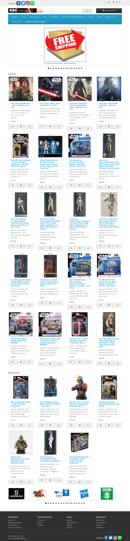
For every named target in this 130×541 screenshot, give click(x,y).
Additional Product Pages (35, 22)
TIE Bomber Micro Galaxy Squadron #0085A (19, 340)
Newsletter (100, 527)
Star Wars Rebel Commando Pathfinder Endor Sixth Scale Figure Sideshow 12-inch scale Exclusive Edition (50, 224)
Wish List (99, 525)
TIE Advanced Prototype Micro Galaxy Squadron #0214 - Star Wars (77, 163)
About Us (11, 520)
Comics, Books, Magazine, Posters (73, 17)
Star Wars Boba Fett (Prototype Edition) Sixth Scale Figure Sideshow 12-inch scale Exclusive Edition (109, 223)
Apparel (14, 17)
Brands (69, 520)
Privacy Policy (12, 525)
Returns (40, 523)
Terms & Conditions (15, 527)
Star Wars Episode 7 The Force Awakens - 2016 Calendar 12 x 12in (78, 106)
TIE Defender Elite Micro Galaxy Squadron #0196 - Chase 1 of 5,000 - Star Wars (79, 284)
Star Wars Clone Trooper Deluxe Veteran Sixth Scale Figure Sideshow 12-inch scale (20, 223)
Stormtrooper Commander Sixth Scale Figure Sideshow (50, 459)
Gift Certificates (72, 523)
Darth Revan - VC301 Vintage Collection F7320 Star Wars (78, 340)
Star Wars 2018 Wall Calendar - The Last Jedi (108, 105)
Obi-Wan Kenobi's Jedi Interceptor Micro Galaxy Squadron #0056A (50, 341)
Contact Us (41, 520)
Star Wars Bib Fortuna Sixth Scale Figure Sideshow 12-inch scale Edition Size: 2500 (109, 342)
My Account (100, 520)
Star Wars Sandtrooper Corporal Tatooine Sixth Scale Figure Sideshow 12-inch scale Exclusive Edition (79, 224)
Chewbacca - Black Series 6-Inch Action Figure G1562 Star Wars (49, 283)
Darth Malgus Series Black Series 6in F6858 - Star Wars (50, 404)
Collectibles (54, 17)
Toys (44, 17)
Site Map (40, 525)
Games (90, 17)
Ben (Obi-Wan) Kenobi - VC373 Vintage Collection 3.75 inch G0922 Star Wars (21, 163)
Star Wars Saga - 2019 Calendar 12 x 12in (50, 104)
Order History (101, 523)
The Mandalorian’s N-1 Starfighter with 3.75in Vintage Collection (79, 460)
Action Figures (34, 17)
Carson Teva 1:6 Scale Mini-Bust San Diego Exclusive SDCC (79, 404)
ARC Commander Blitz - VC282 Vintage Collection (20, 404)
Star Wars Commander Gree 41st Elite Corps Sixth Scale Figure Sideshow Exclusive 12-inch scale (109, 164)
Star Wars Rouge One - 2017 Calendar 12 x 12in (20, 105)
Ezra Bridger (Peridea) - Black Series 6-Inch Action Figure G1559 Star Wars (21, 283)
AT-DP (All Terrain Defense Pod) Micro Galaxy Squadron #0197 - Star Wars (108, 283)
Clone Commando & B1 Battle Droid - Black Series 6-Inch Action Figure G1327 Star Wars (49, 164)
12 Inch (23, 17)
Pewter (99, 17)
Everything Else (17, 22)
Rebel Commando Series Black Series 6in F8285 (109, 404)
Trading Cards (110, 17)
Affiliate (69, 525)
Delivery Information (15, 523)
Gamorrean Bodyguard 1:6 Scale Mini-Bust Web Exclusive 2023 (20, 460)
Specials (69, 527)
